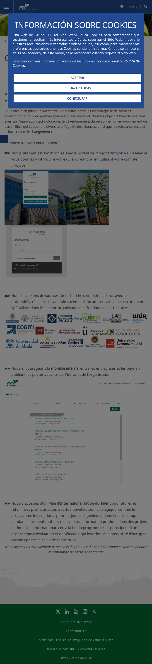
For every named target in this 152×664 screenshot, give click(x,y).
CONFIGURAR (77, 98)
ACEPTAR (77, 78)
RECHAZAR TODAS (77, 88)
